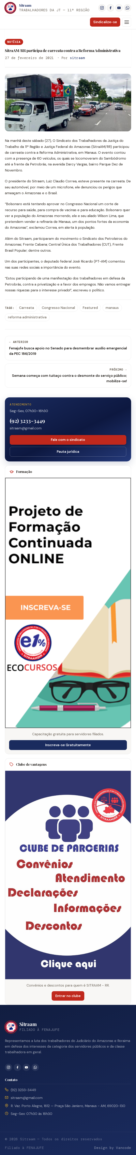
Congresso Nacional (58, 307)
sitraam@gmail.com (26, 428)
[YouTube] (119, 7)
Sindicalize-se (105, 22)
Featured (90, 307)
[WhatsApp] (127, 7)
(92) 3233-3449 (27, 420)
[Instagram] (102, 7)
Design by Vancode (112, 1148)
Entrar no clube (67, 996)
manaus (112, 307)
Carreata (26, 307)
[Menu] (126, 22)
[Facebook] (110, 7)
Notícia (14, 42)
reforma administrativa (27, 317)
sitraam (77, 58)
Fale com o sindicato (68, 439)
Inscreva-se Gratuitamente (68, 745)
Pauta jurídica (68, 451)
